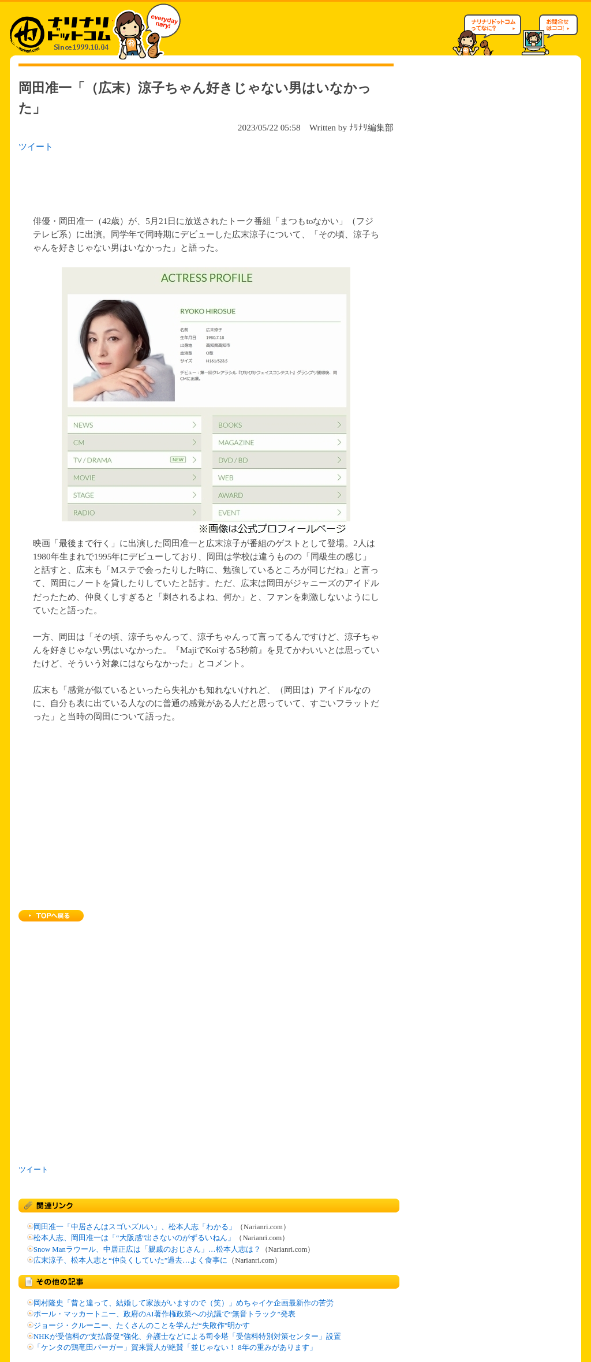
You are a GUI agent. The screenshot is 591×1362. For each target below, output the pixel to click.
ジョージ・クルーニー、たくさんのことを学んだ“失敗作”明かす (141, 1326)
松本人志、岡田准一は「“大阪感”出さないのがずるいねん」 (134, 1238)
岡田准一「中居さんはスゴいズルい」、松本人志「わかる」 (134, 1227)
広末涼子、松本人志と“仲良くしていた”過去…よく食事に (130, 1260)
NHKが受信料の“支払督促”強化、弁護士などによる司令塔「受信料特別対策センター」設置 (187, 1337)
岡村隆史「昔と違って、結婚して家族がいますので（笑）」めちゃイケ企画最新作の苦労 (183, 1303)
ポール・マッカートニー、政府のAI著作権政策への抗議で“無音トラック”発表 (164, 1314)
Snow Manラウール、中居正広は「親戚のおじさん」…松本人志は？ (147, 1249)
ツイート (35, 146)
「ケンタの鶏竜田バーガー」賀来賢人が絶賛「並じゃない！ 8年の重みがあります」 (175, 1348)
